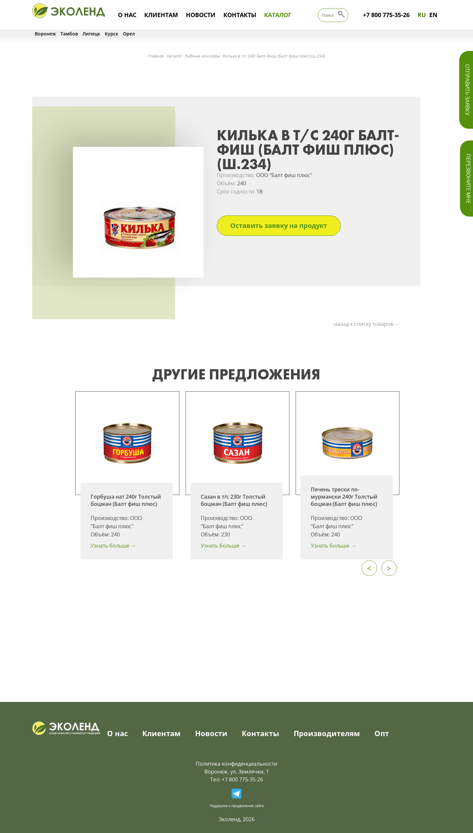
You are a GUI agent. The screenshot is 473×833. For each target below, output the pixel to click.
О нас (127, 15)
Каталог (277, 15)
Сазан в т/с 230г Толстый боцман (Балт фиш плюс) (234, 500)
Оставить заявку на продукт (278, 225)
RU (421, 14)
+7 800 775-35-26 (386, 15)
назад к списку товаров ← (367, 323)
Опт (381, 733)
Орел (129, 34)
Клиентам (161, 15)
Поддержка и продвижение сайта (237, 805)
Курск (111, 34)
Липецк (91, 34)
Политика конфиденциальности (236, 763)
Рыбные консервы (202, 56)
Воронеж (45, 34)
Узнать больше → (113, 545)
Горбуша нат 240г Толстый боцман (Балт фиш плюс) (126, 500)
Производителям (327, 733)
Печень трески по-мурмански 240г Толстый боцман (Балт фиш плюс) (344, 496)
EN (433, 14)
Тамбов (69, 34)
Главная (156, 56)
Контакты (239, 15)
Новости (200, 15)
